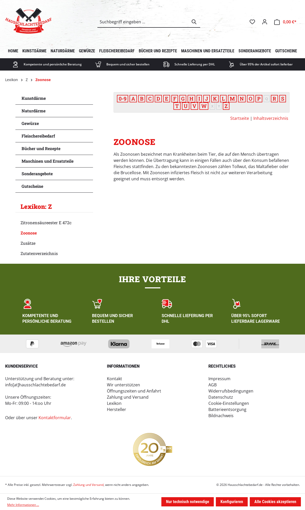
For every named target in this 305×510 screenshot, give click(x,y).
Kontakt (114, 378)
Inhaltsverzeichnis (270, 118)
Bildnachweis (221, 415)
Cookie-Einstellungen (228, 403)
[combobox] (143, 21)
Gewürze (30, 123)
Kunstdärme (34, 98)
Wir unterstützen (123, 385)
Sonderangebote (37, 173)
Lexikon (114, 403)
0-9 (122, 98)
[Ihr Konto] (264, 22)
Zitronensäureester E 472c (46, 222)
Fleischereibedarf (38, 136)
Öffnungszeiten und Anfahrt (134, 391)
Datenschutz (220, 397)
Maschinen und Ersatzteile (47, 161)
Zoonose (29, 233)
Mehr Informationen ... (23, 505)
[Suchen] (194, 21)
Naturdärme (33, 110)
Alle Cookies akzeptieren (275, 501)
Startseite (239, 118)
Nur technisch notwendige (187, 501)
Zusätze (28, 243)
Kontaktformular (55, 417)
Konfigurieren (231, 501)
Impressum (219, 378)
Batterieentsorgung (227, 409)
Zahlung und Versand (128, 397)
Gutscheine (32, 186)
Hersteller (116, 409)
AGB (212, 385)
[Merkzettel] (252, 22)
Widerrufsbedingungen (230, 391)
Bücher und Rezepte (41, 148)
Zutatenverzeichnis (39, 253)
